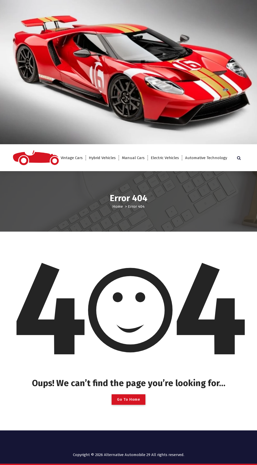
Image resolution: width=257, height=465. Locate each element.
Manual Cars (133, 158)
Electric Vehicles (165, 158)
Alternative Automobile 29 (127, 454)
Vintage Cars (72, 158)
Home (117, 206)
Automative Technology (206, 158)
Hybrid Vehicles (102, 158)
